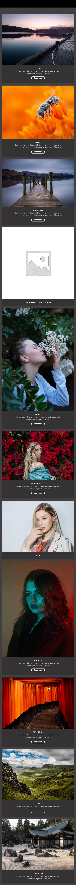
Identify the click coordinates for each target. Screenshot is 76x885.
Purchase (38, 78)
